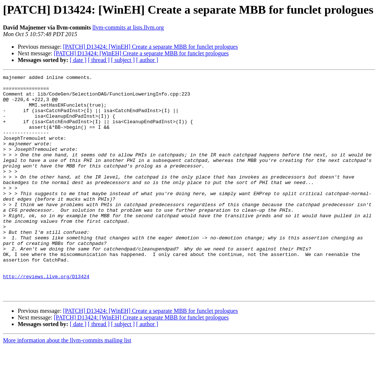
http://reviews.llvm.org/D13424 (46, 317)
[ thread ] (99, 60)
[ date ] (78, 60)
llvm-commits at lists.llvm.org (128, 27)
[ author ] (147, 60)
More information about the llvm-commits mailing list (67, 384)
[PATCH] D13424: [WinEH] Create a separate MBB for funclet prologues (150, 47)
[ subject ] (123, 60)
